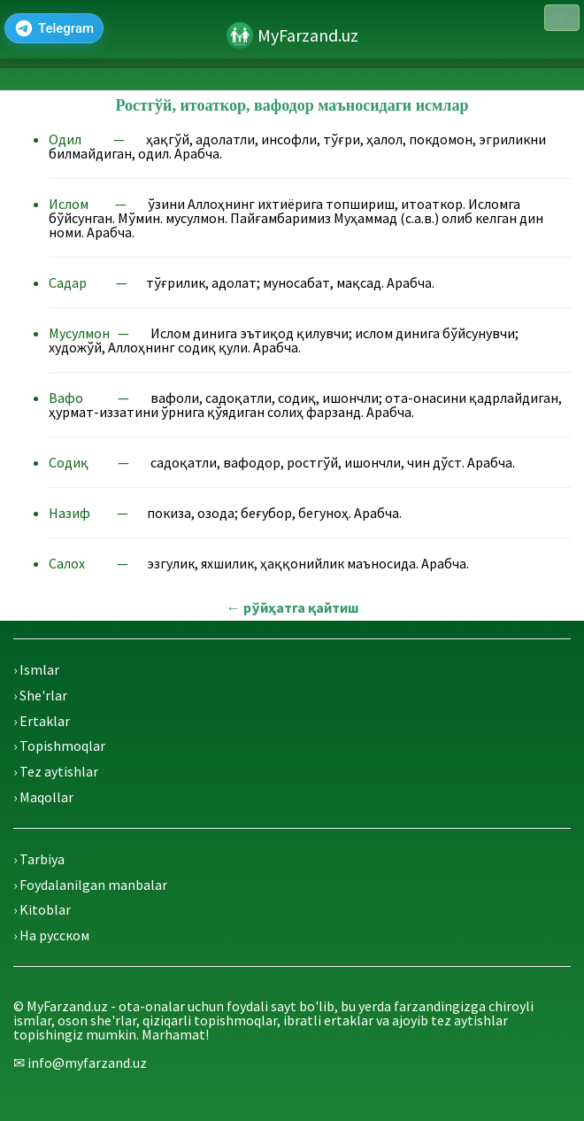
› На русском (51, 935)
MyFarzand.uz (307, 35)
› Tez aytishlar (55, 771)
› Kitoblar (42, 909)
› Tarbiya (39, 859)
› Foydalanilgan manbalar (90, 884)
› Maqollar (43, 797)
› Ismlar (36, 669)
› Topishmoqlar (59, 745)
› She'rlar (40, 695)
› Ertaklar (41, 721)
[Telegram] (54, 28)
